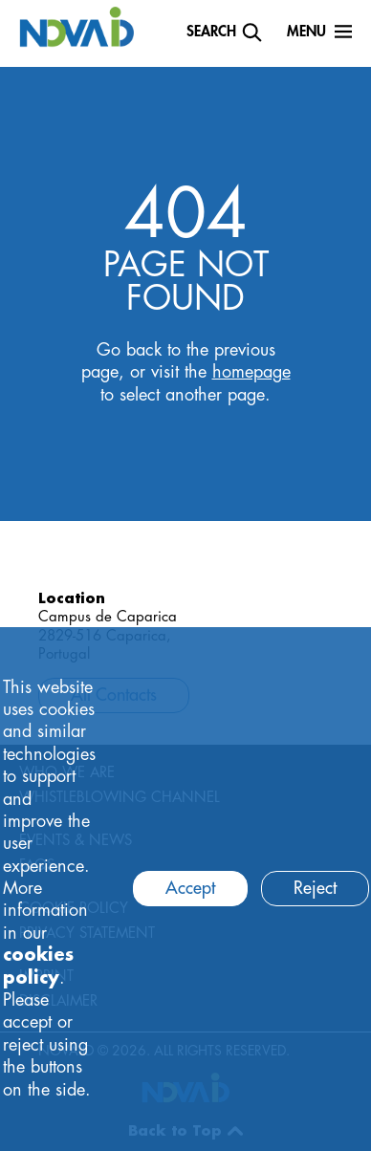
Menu (306, 32)
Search (211, 32)
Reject (315, 888)
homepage (251, 371)
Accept (190, 888)
